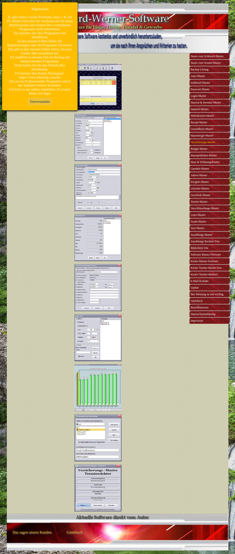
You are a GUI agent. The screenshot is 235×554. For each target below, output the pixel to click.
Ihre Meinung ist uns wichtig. (207, 294)
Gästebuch (197, 301)
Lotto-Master (198, 215)
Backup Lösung (200, 69)
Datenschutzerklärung (203, 314)
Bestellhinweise (200, 307)
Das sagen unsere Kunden (32, 532)
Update (195, 287)
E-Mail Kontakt (200, 281)
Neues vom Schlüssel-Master (207, 56)
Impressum (197, 320)
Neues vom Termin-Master (206, 62)
